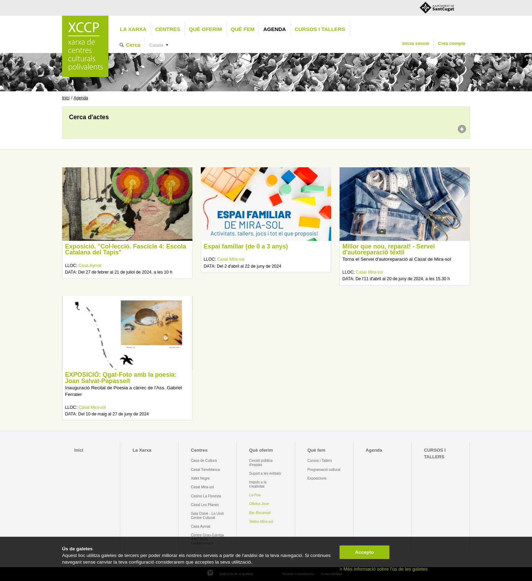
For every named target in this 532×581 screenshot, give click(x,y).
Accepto (364, 552)
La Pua (255, 495)
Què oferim (205, 29)
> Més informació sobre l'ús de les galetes (384, 569)
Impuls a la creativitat (258, 484)
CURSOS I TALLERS (320, 29)
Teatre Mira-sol (261, 521)
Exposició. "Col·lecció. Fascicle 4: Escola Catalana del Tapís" (125, 249)
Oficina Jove (259, 504)
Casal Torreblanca (205, 470)
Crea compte (451, 43)
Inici (65, 97)
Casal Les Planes (205, 505)
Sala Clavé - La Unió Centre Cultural (207, 515)
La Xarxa (133, 29)
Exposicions (317, 478)
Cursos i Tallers (319, 460)
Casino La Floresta (206, 496)
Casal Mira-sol (230, 259)
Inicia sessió (415, 43)
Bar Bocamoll (260, 513)
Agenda (274, 29)
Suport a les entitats (265, 473)
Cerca (133, 45)
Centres (167, 29)
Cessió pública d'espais (261, 462)
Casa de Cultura (204, 460)
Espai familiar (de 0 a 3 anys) (246, 246)
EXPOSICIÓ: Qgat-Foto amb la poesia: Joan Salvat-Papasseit (120, 377)
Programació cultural (324, 470)
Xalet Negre (200, 478)
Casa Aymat (89, 265)
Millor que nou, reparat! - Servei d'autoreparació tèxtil (388, 249)
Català (156, 45)
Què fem (242, 29)
